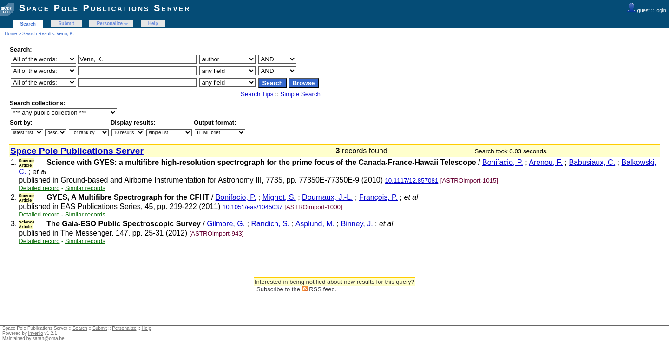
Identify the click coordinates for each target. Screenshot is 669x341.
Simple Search (300, 94)
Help (153, 23)
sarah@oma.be (49, 338)
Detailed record (39, 187)
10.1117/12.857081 (411, 180)
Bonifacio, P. (502, 162)
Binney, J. (357, 224)
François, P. (378, 197)
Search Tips (257, 94)
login (661, 10)
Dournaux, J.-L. (327, 197)
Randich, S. (270, 224)
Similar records (85, 187)
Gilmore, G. (226, 224)
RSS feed (322, 289)
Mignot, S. (279, 197)
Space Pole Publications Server (104, 8)
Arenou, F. (546, 162)
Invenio (35, 333)
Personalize (110, 23)
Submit (66, 23)
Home (11, 33)
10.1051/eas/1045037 (252, 206)
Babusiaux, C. (592, 162)
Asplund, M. (314, 224)
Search (28, 23)
